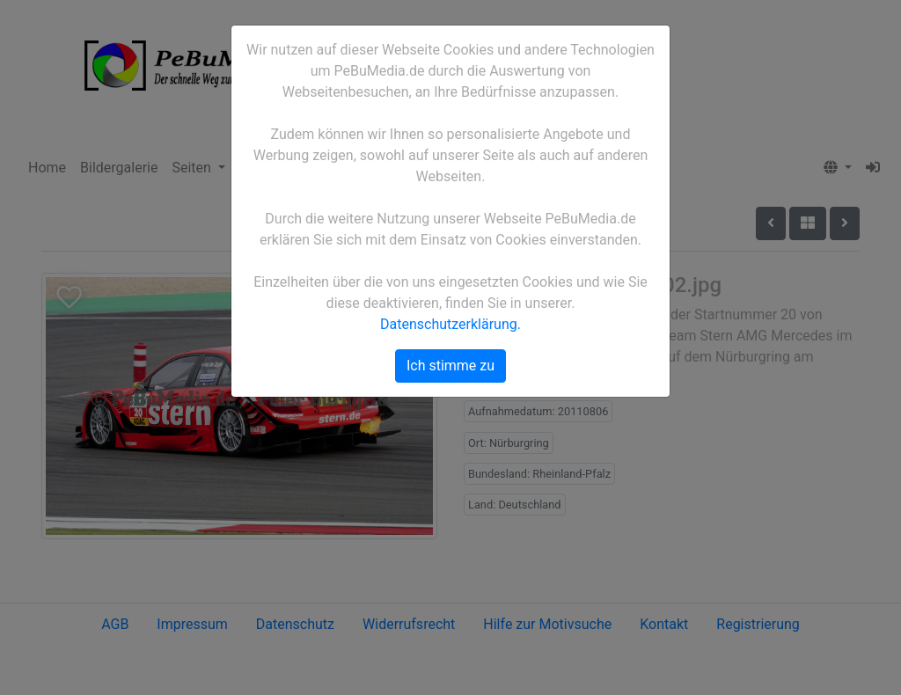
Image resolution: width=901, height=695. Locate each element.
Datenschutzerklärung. (450, 324)
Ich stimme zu (450, 365)
